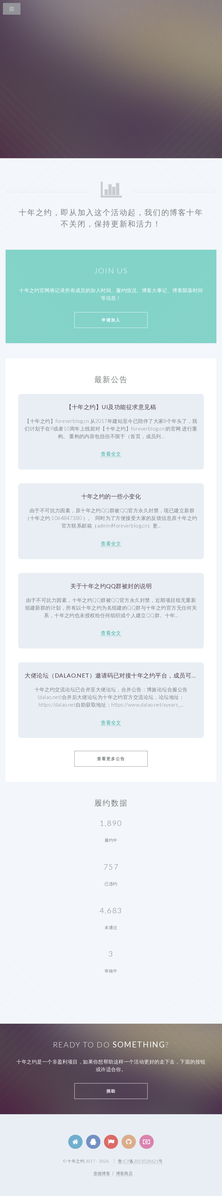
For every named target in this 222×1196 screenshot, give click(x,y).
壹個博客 (101, 1173)
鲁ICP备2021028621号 (140, 1160)
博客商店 (124, 1173)
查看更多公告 (111, 758)
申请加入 (111, 319)
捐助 (111, 1090)
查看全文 (111, 454)
